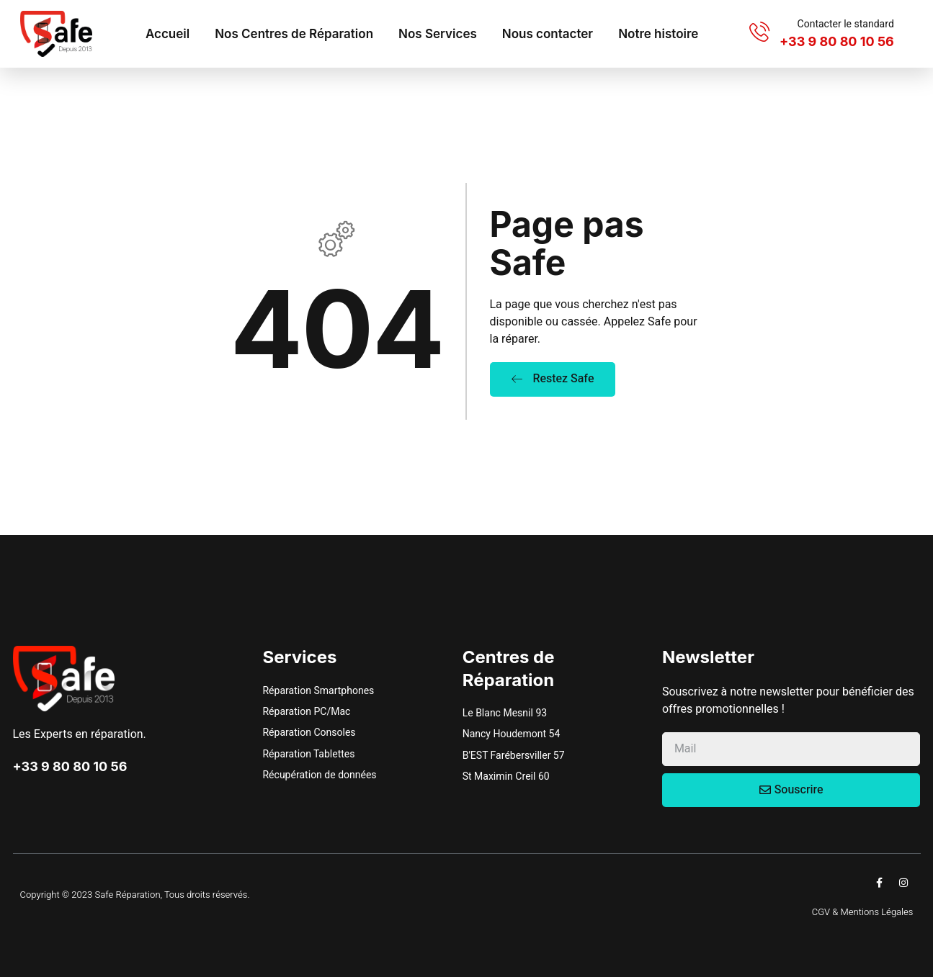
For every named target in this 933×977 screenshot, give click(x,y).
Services (300, 657)
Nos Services (437, 34)
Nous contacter (547, 34)
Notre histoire (658, 34)
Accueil (167, 34)
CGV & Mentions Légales (863, 912)
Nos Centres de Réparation (294, 34)
